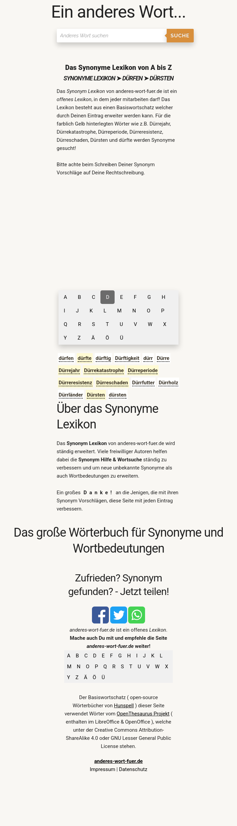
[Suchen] (112, 35)
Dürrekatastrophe (104, 370)
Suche (180, 36)
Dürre (163, 358)
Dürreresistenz (75, 383)
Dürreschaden (112, 383)
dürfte (85, 358)
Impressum (102, 769)
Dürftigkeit (127, 358)
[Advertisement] (119, 232)
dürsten (117, 395)
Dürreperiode (143, 370)
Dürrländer (71, 395)
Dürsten (96, 395)
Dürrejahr (69, 370)
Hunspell (124, 706)
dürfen (66, 358)
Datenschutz (133, 769)
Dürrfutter (143, 383)
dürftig (103, 358)
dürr (148, 358)
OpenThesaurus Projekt (143, 714)
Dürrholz (168, 383)
